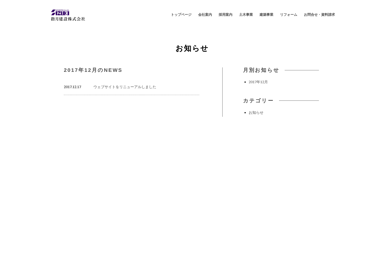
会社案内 (205, 14)
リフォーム (288, 14)
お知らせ (256, 112)
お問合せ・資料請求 (319, 14)
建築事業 (266, 14)
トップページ (181, 14)
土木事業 (246, 14)
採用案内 (225, 14)
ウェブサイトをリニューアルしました (124, 86)
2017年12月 (258, 81)
